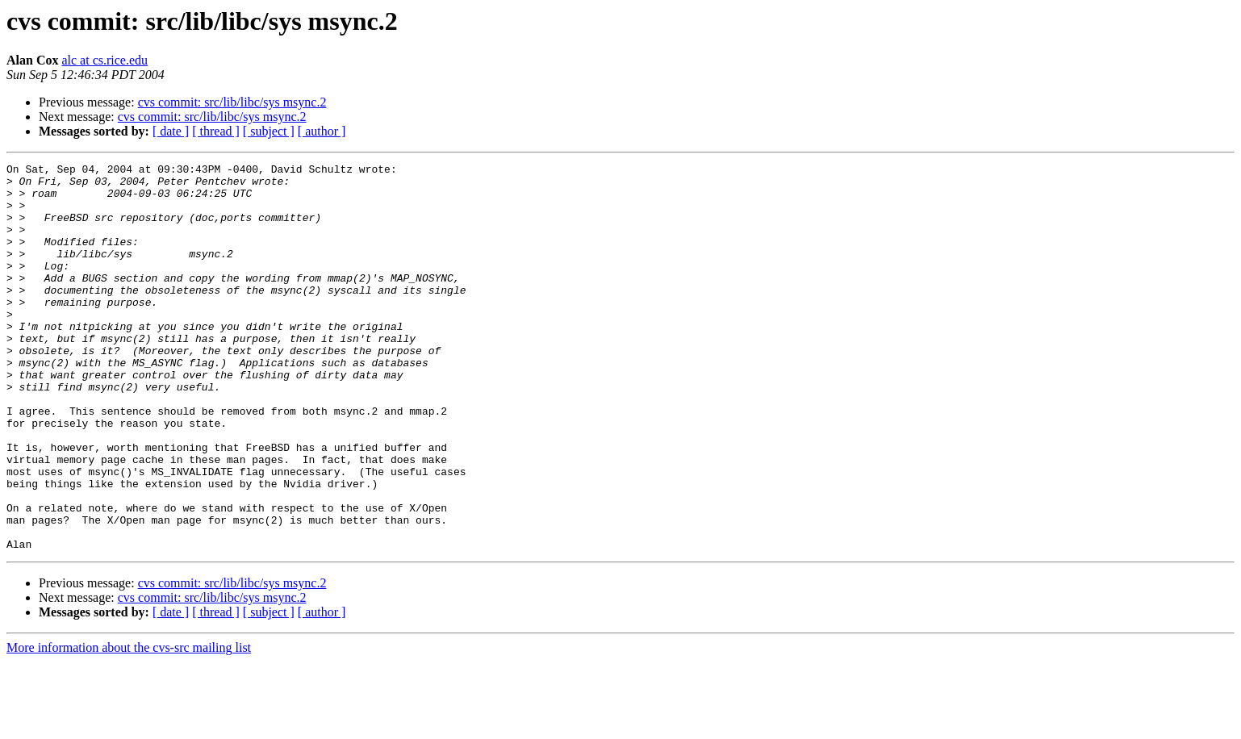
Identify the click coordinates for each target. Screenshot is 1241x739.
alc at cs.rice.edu (104, 60)
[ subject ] (269, 131)
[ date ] (171, 131)
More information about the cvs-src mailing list (128, 725)
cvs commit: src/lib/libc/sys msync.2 (232, 102)
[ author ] (322, 131)
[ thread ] (216, 131)
